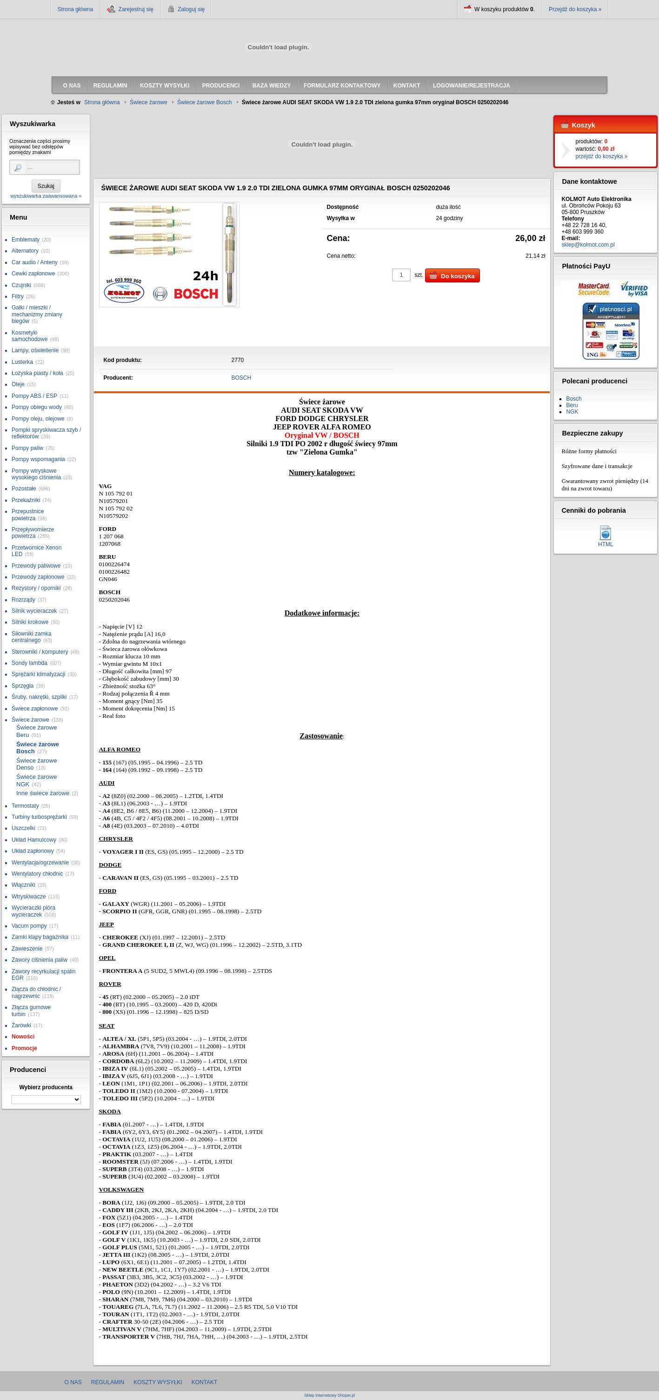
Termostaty (25, 806)
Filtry (18, 296)
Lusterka (22, 362)
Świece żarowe (30, 720)
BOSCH (242, 378)
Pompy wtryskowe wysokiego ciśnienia (36, 474)
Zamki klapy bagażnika (40, 937)
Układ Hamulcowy (34, 840)
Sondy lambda (29, 663)
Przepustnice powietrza (28, 514)
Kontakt (205, 1382)
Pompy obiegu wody (37, 407)
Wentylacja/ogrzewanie (40, 862)
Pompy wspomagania (38, 459)
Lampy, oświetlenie (35, 350)
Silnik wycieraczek (34, 611)
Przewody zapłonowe (38, 577)
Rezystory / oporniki (36, 588)
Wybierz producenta (45, 1087)
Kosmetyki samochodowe (29, 335)
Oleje (18, 384)
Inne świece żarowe (42, 793)
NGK (572, 412)
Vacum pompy (29, 926)
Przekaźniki (26, 500)
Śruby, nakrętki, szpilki (39, 697)
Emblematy (26, 239)
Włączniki (23, 885)
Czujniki (21, 285)
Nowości (23, 1036)
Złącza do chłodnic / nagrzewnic (36, 992)
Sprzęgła (22, 686)
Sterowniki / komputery (40, 652)
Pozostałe (24, 488)
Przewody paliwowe (36, 566)
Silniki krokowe (30, 622)
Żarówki (21, 1025)
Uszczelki (23, 828)
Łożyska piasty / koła (37, 373)
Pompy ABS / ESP (34, 396)
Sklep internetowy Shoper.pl (329, 1395)
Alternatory (25, 251)
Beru (572, 405)
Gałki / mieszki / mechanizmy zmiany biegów (37, 314)
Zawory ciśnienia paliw (39, 960)
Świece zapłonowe (35, 708)
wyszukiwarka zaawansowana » (45, 196)
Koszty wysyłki (157, 1382)
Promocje (24, 1048)
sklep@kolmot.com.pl (587, 244)
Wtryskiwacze (29, 896)
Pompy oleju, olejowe (38, 418)
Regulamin (107, 1382)
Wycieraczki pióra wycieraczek (33, 911)
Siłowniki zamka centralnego (31, 636)
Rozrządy (23, 599)
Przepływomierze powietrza (33, 532)
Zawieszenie (27, 948)
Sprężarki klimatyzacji (38, 674)
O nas (73, 1382)
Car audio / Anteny (35, 262)
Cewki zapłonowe (33, 273)
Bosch (573, 398)
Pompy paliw (27, 448)
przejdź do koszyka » (601, 156)
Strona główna (75, 9)
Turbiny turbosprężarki (39, 817)
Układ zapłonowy (33, 851)
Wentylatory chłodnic (37, 874)
